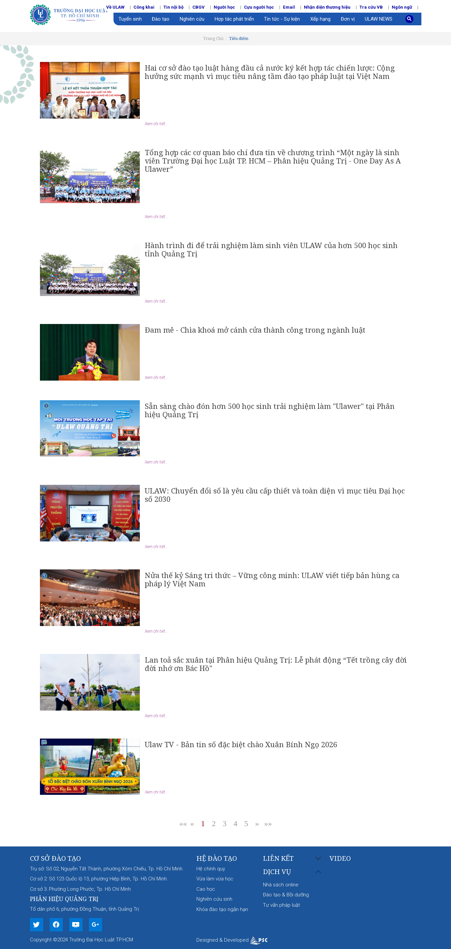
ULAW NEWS (378, 19)
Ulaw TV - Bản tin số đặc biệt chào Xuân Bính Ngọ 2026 (241, 744)
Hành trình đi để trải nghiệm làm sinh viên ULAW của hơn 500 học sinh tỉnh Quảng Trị (271, 249)
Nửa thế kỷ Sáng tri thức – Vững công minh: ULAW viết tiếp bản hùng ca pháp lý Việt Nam (272, 579)
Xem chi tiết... (156, 124)
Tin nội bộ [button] (173, 7)
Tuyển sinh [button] (130, 19)
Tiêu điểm (238, 38)
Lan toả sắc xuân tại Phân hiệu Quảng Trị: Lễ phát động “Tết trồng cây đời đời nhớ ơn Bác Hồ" (276, 664)
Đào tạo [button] (160, 19)
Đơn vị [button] (348, 19)
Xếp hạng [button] (320, 19)
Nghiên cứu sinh (214, 899)
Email (289, 7)
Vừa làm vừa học (214, 879)
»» (268, 823)
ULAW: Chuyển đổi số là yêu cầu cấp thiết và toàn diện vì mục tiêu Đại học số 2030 (275, 494)
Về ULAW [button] (115, 7)
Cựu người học (259, 7)
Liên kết (278, 858)
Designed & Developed (231, 940)
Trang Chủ (213, 38)
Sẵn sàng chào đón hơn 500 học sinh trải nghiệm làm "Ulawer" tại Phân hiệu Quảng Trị (270, 410)
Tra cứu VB (371, 7)
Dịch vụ (277, 872)
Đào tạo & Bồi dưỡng (286, 895)
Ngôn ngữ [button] (402, 7)
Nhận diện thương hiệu (327, 7)
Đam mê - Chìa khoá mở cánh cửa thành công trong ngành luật (255, 330)
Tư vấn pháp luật (281, 905)
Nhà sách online (281, 885)
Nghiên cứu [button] (192, 19)
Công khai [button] (143, 7)
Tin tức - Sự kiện (282, 19)
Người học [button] (224, 7)
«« (183, 823)
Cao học (205, 889)
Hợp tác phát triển (234, 19)
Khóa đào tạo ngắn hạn (222, 909)
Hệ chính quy (210, 869)
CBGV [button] (198, 7)
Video (340, 858)
